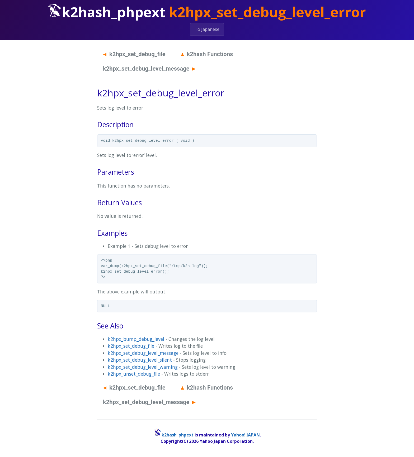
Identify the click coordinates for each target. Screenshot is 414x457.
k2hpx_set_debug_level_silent (140, 360)
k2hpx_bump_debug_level (136, 339)
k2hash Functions (207, 54)
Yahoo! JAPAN (245, 435)
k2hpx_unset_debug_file (134, 374)
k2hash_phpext (178, 435)
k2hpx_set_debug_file (134, 54)
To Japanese (207, 29)
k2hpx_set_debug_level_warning (143, 367)
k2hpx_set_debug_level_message (149, 68)
